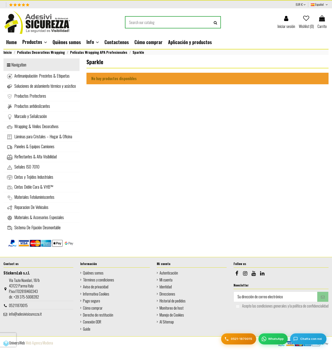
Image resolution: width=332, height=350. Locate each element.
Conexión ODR (92, 322)
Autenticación (169, 273)
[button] (35, 42)
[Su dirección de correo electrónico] (275, 297)
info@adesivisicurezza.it (25, 314)
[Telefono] (238, 338)
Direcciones (167, 294)
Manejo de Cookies (172, 315)
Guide (86, 329)
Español (320, 4)
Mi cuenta (166, 280)
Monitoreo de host (172, 308)
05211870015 (18, 305)
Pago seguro (91, 301)
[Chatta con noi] (308, 338)
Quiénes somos (93, 273)
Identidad (166, 287)
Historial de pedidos (173, 301)
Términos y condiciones (98, 280)
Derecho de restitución (98, 315)
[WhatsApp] (273, 338)
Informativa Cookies (96, 294)
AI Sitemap (167, 322)
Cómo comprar (93, 308)
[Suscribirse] (322, 297)
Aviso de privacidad (95, 287)
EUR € (300, 4)
